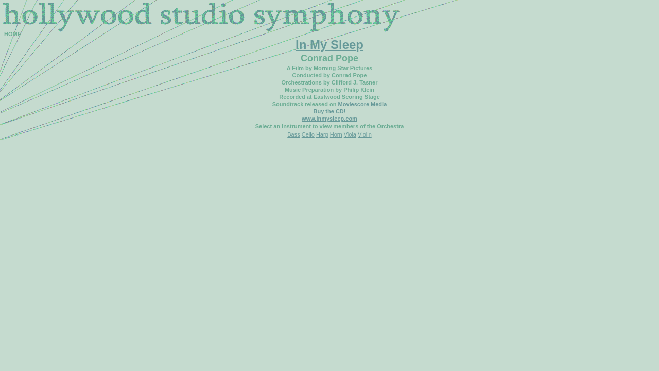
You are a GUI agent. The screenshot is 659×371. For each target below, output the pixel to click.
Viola (350, 134)
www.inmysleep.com (329, 118)
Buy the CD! (330, 111)
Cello (308, 134)
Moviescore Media (362, 104)
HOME (12, 34)
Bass (293, 134)
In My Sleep (329, 45)
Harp (322, 134)
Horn (336, 134)
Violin (365, 134)
